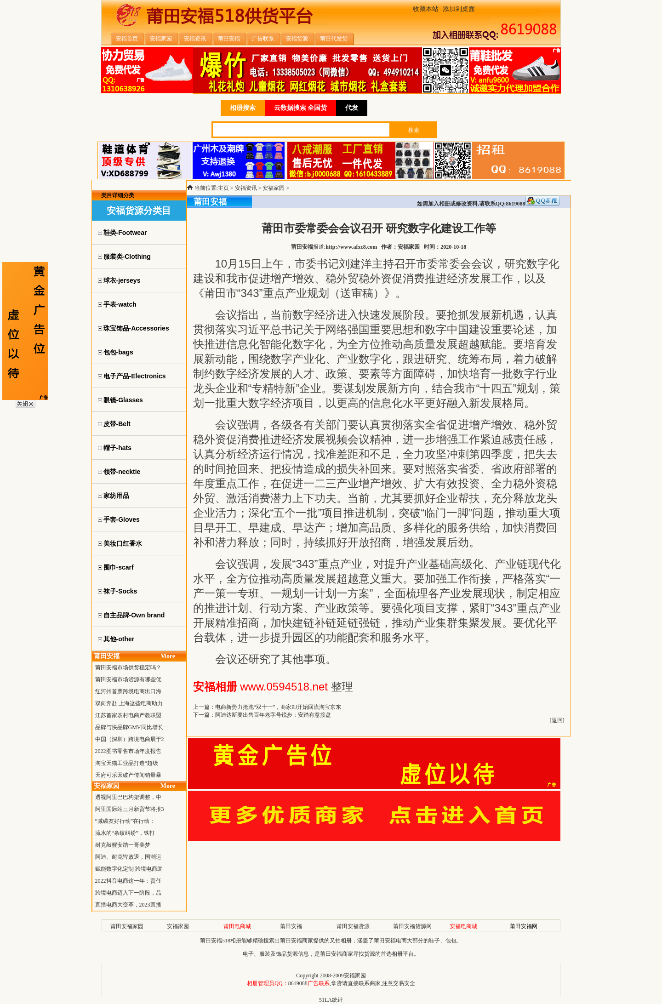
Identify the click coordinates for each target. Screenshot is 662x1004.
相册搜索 (243, 107)
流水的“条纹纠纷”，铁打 (125, 833)
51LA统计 (331, 1000)
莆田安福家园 (126, 926)
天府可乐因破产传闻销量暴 (128, 775)
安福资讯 (246, 188)
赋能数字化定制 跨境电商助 (129, 869)
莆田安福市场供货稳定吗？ (128, 667)
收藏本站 (426, 9)
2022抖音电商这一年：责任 (128, 881)
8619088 (298, 983)
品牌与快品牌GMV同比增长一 (132, 727)
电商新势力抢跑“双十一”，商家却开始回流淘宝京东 (278, 707)
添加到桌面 (459, 9)
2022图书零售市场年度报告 (128, 751)
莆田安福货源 (353, 926)
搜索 (413, 130)
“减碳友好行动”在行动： (125, 821)
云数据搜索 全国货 (300, 107)
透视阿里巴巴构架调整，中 (128, 797)
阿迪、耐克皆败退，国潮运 (128, 857)
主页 (223, 188)
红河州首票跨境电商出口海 (128, 691)
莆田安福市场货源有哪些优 (128, 679)
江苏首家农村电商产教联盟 (128, 715)
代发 (351, 107)
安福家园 (274, 188)
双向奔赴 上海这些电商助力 (129, 703)
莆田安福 (291, 926)
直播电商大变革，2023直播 (128, 904)
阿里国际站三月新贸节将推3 (129, 809)
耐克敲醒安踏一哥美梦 (122, 845)
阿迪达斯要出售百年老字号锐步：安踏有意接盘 (273, 715)
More (167, 656)
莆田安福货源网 (412, 926)
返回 (557, 720)
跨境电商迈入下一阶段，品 (128, 893)
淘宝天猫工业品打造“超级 (126, 763)
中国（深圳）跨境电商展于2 (129, 739)
